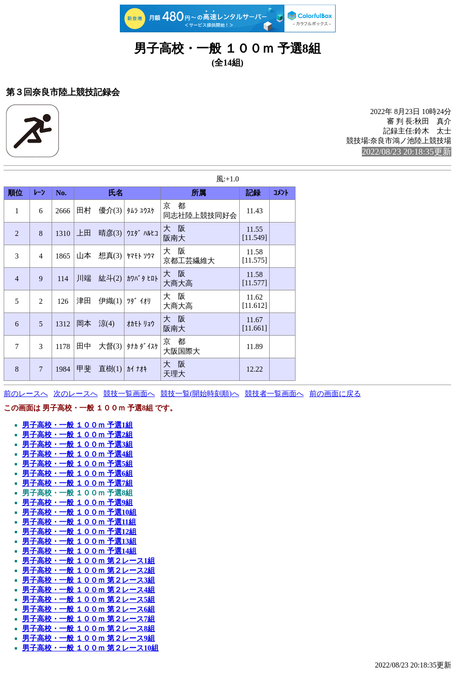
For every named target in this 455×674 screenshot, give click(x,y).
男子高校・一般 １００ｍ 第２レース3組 (88, 580)
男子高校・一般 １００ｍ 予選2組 (77, 435)
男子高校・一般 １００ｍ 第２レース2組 (88, 570)
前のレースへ (26, 393)
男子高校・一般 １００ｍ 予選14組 (79, 551)
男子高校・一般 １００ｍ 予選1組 (77, 425)
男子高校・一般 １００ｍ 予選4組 (77, 454)
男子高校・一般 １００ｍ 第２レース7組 (88, 619)
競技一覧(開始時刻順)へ (199, 393)
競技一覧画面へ (129, 393)
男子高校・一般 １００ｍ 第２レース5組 (88, 599)
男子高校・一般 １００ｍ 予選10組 (79, 512)
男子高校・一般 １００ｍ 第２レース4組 (88, 590)
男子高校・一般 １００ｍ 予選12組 (79, 532)
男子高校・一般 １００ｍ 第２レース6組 (88, 609)
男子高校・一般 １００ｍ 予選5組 (77, 464)
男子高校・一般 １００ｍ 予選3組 (77, 444)
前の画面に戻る (335, 393)
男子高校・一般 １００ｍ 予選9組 (77, 502)
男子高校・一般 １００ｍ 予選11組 (79, 522)
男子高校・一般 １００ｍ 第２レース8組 (88, 628)
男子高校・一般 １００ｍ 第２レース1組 (88, 561)
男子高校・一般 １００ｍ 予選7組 (77, 483)
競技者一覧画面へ (274, 393)
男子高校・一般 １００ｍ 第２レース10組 (90, 648)
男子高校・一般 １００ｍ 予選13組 (79, 541)
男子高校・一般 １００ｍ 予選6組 (77, 473)
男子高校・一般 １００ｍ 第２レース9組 (88, 638)
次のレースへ (75, 393)
